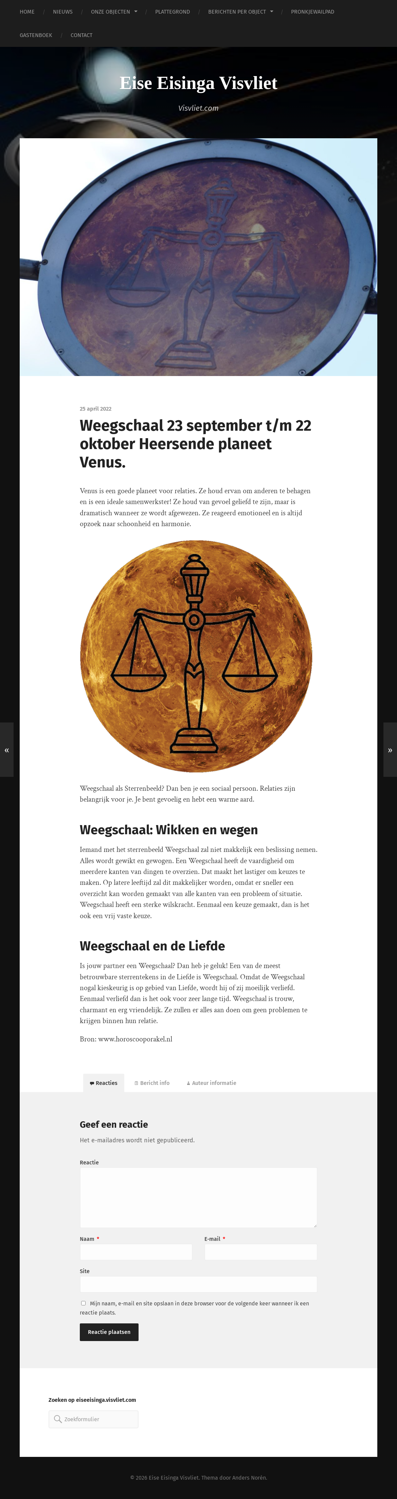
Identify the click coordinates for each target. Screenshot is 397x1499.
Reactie (89, 1162)
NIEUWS (63, 11)
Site (85, 1271)
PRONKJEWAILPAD (312, 11)
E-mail (214, 1239)
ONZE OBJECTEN (110, 11)
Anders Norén (249, 1478)
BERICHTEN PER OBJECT (237, 11)
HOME (27, 11)
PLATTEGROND (172, 11)
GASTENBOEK (36, 35)
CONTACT (81, 35)
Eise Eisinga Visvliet (198, 83)
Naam (89, 1239)
